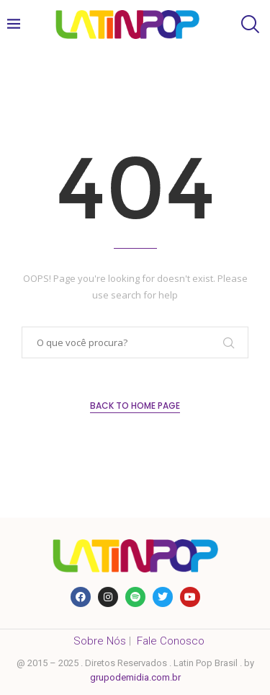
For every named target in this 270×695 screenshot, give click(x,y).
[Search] (248, 24)
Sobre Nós (99, 640)
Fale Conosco (170, 640)
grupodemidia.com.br (135, 677)
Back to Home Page (135, 405)
